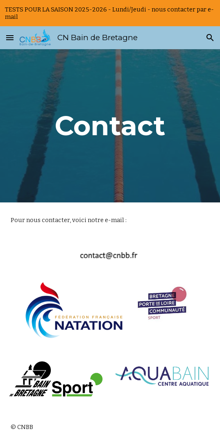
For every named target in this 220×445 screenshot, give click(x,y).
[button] (10, 37)
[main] (110, 125)
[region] (110, 13)
